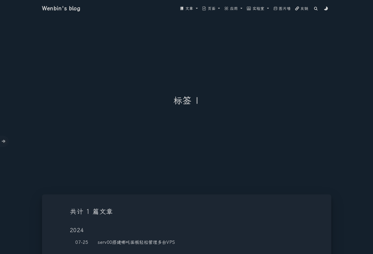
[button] (189, 9)
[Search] (316, 9)
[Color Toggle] (326, 9)
